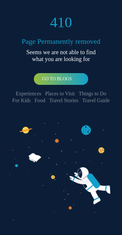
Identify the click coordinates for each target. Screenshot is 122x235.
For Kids (21, 100)
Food (39, 100)
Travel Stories (63, 100)
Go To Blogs (57, 78)
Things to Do (92, 93)
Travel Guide (96, 100)
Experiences (28, 93)
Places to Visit (60, 93)
